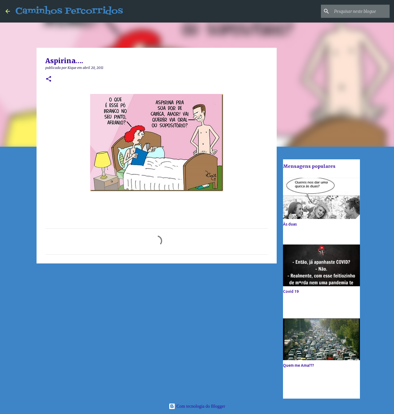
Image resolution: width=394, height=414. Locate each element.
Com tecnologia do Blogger (197, 406)
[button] (48, 79)
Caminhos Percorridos (69, 11)
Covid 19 (291, 291)
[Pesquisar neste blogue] (361, 11)
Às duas (290, 224)
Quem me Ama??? (298, 365)
